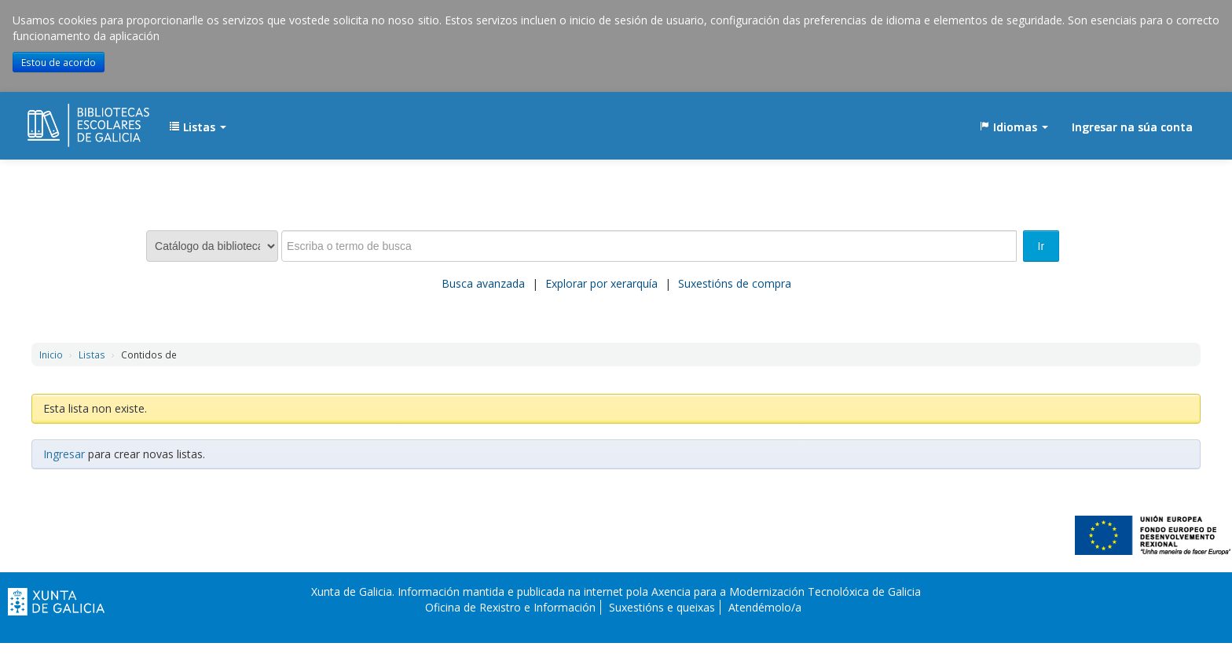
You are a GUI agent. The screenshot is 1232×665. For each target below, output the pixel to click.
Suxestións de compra (734, 283)
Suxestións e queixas (662, 607)
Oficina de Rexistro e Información (510, 607)
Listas (92, 354)
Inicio (51, 354)
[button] (197, 127)
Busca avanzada (483, 283)
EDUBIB (67, 119)
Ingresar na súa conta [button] (1132, 126)
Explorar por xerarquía (601, 283)
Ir (1041, 246)
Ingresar (64, 453)
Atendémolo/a (764, 607)
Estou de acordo (58, 62)
